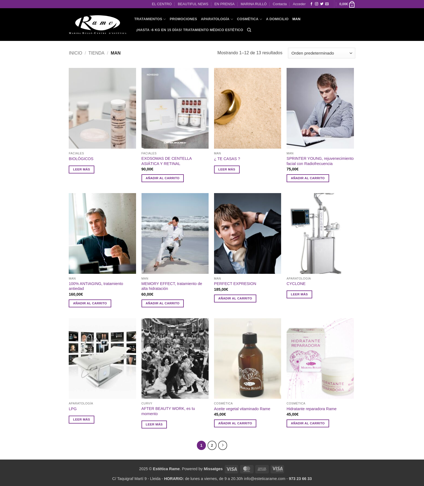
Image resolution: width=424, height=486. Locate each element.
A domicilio (277, 19)
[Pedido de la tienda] (321, 53)
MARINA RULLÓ (254, 4)
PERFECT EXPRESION (235, 283)
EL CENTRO (162, 4)
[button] (347, 4)
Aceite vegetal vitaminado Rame (242, 409)
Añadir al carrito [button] (162, 178)
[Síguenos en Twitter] (321, 4)
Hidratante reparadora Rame (311, 409)
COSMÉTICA (249, 19)
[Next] (222, 445)
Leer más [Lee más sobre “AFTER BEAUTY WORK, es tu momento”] (154, 424)
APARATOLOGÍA (217, 19)
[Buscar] (249, 30)
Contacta (280, 4)
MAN (296, 19)
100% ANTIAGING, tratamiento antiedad (96, 286)
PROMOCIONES (183, 19)
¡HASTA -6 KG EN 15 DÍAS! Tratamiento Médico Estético (189, 30)
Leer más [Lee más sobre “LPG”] (81, 419)
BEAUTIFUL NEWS (193, 4)
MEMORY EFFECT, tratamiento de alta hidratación (172, 286)
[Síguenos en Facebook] (311, 4)
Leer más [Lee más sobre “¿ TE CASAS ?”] (226, 169)
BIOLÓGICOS (81, 159)
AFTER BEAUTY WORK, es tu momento (168, 411)
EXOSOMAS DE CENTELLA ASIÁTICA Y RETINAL (167, 161)
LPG (73, 409)
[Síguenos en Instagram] (316, 4)
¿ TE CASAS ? (227, 159)
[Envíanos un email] (327, 4)
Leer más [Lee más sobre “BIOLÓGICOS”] (81, 169)
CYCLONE (296, 283)
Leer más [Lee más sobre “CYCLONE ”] (299, 294)
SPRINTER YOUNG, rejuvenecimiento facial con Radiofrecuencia (320, 161)
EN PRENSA (224, 4)
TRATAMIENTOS (150, 19)
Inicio (75, 53)
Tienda (96, 53)
